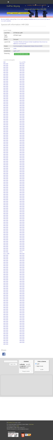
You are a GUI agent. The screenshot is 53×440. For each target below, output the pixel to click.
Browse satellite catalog (7, 19)
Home (9, 13)
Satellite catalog (24, 13)
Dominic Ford (11, 422)
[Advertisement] (26, 385)
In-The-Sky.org (13, 6)
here (18, 426)
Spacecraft (15, 13)
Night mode (39, 366)
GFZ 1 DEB (6, 253)
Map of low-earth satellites (21, 19)
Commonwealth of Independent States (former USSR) (27, 46)
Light (37, 364)
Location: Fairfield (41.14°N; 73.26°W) (36, 5)
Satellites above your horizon (36, 19)
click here (31, 424)
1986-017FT (16, 51)
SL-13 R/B (22, 62)
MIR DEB (5, 64)
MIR (4, 62)
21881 (15, 48)
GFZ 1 (21, 252)
